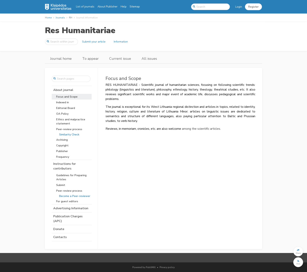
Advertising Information (70, 208)
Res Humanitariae (80, 30)
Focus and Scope (67, 97)
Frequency (62, 157)
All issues (149, 58)
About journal (63, 90)
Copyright (62, 145)
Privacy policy (167, 267)
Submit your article (94, 42)
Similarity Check (69, 134)
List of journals (85, 6)
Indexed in (62, 102)
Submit (60, 185)
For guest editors (67, 201)
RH (70, 17)
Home (48, 17)
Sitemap (135, 6)
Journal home (61, 58)
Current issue (120, 58)
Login (238, 7)
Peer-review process (69, 129)
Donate (58, 229)
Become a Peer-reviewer (74, 196)
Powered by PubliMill (144, 267)
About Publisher (107, 6)
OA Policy (62, 114)
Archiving (62, 140)
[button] (253, 6)
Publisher (62, 151)
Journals (60, 17)
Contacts (60, 237)
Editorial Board (65, 108)
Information (121, 42)
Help (123, 6)
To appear (90, 58)
